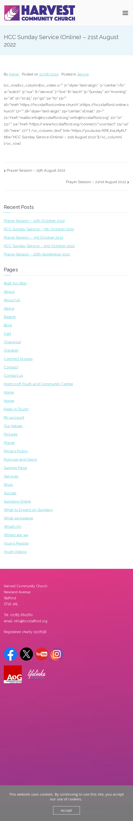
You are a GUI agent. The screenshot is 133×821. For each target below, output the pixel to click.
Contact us (13, 375)
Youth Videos (15, 552)
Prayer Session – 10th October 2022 (34, 221)
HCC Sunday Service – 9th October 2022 (39, 229)
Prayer (9, 443)
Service (83, 74)
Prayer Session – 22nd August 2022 (96, 182)
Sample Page (15, 468)
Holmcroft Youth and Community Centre (38, 384)
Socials (10, 493)
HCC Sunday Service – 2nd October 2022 (39, 246)
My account (14, 417)
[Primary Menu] (125, 13)
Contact (11, 367)
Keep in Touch (16, 409)
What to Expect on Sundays (28, 510)
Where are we (16, 535)
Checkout (12, 342)
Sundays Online (17, 501)
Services (11, 476)
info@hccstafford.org (30, 621)
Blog (8, 325)
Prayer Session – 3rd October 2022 (33, 237)
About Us (12, 300)
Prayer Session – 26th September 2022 (37, 254)
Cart (7, 334)
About (9, 292)
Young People (16, 543)
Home (9, 392)
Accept (66, 810)
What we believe (18, 518)
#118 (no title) (15, 283)
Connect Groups (18, 359)
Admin (14, 74)
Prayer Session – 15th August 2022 (36, 170)
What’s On (12, 526)
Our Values (13, 426)
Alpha (9, 308)
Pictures (10, 434)
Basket (10, 317)
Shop (8, 485)
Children (11, 350)
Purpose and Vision (20, 459)
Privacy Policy (16, 451)
